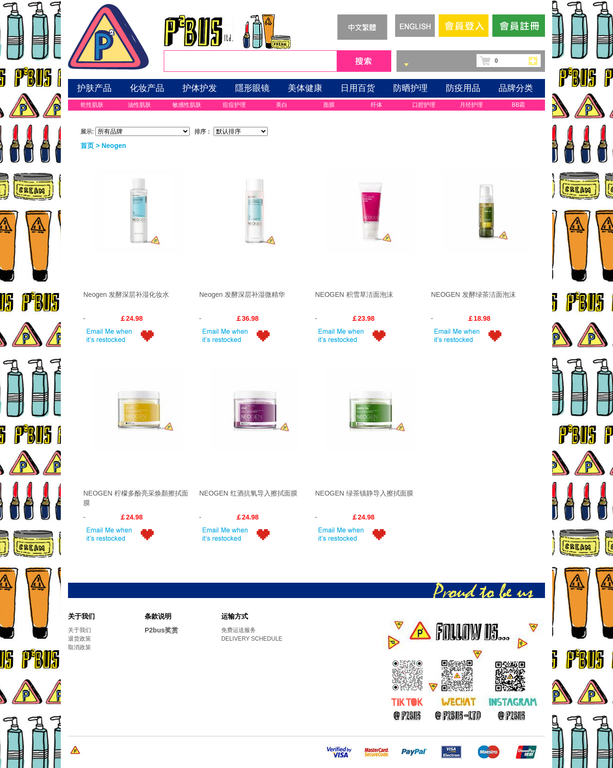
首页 (87, 145)
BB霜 (518, 105)
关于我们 (79, 630)
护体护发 (199, 88)
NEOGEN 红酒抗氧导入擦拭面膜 (248, 493)
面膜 (329, 105)
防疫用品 (463, 88)
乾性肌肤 (91, 105)
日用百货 (358, 88)
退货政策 (79, 638)
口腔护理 (423, 105)
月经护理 (471, 105)
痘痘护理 (234, 105)
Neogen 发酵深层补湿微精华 (242, 294)
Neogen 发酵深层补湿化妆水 (126, 294)
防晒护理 (410, 88)
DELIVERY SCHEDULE (252, 638)
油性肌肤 (139, 105)
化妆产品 (147, 88)
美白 (281, 105)
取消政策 (79, 647)
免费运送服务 (238, 630)
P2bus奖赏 (161, 630)
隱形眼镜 (252, 88)
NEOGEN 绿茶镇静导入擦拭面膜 (364, 493)
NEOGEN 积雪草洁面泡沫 (354, 294)
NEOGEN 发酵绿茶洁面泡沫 (473, 294)
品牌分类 (516, 88)
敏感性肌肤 (186, 105)
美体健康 (305, 88)
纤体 (376, 105)
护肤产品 (94, 88)
